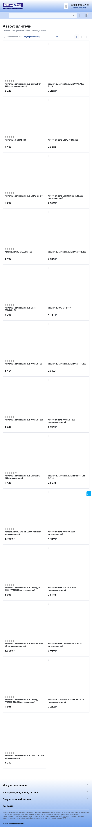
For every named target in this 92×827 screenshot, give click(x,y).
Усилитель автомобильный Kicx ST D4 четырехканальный (66, 701)
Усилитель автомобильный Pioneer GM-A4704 (66, 477)
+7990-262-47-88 (80, 5)
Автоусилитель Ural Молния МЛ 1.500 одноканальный (65, 197)
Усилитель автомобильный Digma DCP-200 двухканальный (23, 477)
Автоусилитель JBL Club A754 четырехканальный (62, 589)
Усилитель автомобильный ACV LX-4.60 (23, 364)
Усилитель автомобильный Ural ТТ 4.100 (67, 364)
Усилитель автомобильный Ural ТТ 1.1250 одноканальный (24, 757)
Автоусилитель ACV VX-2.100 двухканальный (61, 533)
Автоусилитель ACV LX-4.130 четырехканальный (61, 421)
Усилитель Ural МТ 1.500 (59, 308)
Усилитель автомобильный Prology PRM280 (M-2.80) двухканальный (21, 701)
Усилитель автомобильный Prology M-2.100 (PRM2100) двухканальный (23, 589)
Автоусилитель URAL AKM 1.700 (63, 140)
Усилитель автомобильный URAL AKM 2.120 (66, 85)
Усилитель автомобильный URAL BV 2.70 (24, 196)
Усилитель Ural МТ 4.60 (15, 140)
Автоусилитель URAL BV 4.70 (18, 252)
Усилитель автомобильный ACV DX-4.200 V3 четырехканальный (24, 645)
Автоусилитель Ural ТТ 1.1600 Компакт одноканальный (23, 533)
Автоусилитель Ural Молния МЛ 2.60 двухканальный (65, 645)
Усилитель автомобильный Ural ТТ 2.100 (67, 252)
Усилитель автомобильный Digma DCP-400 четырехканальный (23, 85)
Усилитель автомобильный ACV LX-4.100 (24, 420)
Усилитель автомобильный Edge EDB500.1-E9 (20, 309)
